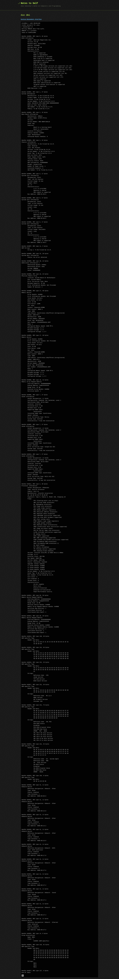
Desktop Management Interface (31, 19)
